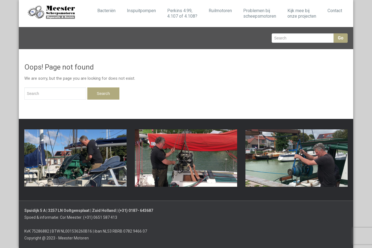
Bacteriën (106, 10)
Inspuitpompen (141, 10)
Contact (335, 10)
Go (341, 38)
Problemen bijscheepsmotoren (259, 13)
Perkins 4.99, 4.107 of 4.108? (182, 13)
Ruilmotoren (220, 10)
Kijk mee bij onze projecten (301, 13)
